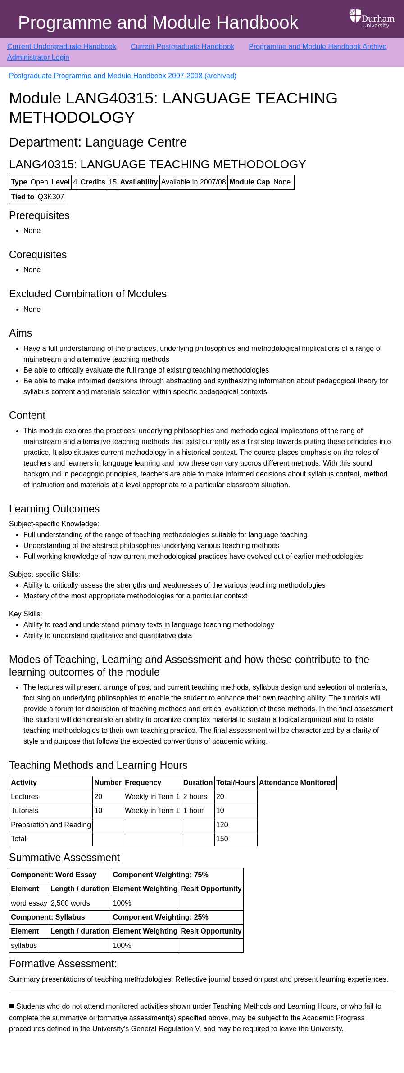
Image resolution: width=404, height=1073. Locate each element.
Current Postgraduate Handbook (182, 46)
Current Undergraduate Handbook (61, 46)
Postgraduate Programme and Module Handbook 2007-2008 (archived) (122, 76)
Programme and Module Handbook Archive (317, 46)
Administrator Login (38, 57)
